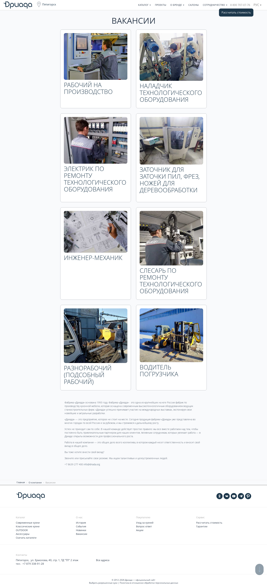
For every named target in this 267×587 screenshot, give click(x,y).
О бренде (177, 4)
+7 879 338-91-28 (32, 562)
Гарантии (201, 525)
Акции (139, 529)
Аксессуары (22, 532)
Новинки (81, 529)
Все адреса (102, 558)
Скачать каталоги (26, 536)
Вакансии (81, 532)
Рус (257, 5)
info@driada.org (92, 464)
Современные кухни (28, 522)
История (81, 522)
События (81, 525)
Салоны (193, 4)
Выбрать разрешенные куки (103, 581)
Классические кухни (28, 525)
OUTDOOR (22, 529)
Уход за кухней (144, 522)
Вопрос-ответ (144, 525)
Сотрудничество (215, 4)
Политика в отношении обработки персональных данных (149, 581)
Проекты (160, 4)
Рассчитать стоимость (236, 12)
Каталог (144, 4)
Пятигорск (49, 4)
